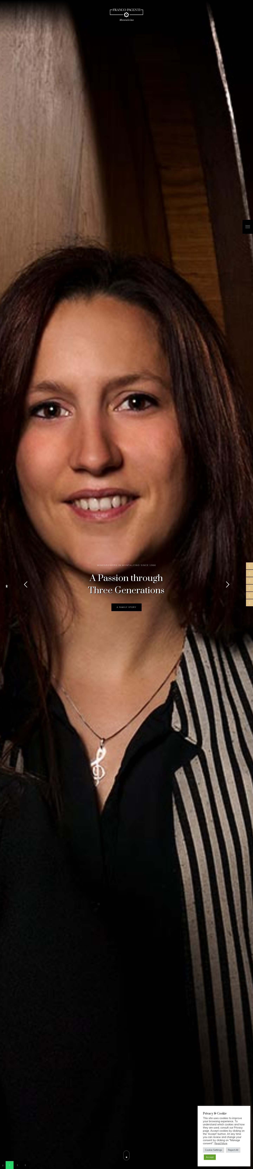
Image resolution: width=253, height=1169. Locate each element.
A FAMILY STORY (126, 607)
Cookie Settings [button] (213, 1149)
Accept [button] (210, 1157)
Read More (221, 1143)
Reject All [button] (233, 1149)
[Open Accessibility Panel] (7, 586)
